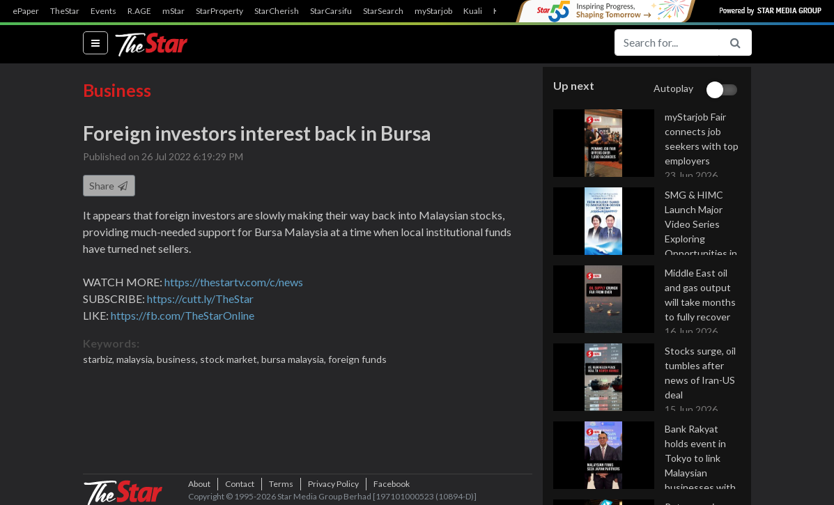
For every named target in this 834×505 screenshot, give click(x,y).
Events (103, 11)
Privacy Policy (333, 484)
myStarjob (433, 11)
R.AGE (139, 11)
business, (178, 359)
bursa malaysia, (294, 359)
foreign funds (357, 359)
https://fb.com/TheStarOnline (182, 315)
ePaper (26, 11)
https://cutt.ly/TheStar (200, 298)
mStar (173, 11)
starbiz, (99, 359)
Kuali (472, 11)
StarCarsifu (331, 11)
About (199, 484)
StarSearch (383, 11)
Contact (239, 484)
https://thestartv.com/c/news (233, 281)
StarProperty (219, 11)
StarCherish (276, 11)
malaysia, (136, 359)
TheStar (64, 11)
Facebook (391, 484)
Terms (281, 484)
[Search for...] (667, 42)
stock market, (230, 359)
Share (109, 186)
